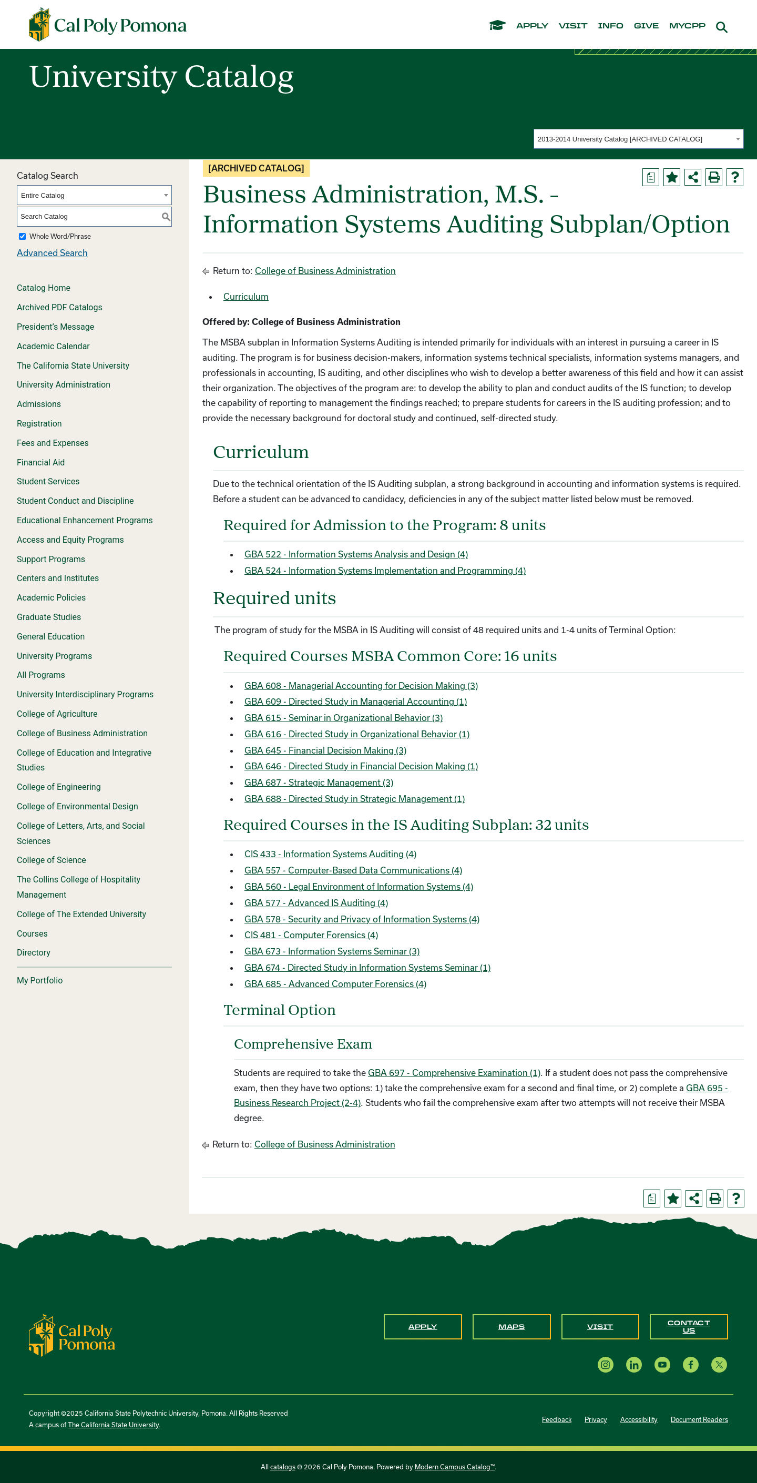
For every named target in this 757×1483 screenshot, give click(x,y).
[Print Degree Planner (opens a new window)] (650, 177)
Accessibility (639, 1419)
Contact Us (689, 1326)
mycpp (687, 26)
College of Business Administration (82, 733)
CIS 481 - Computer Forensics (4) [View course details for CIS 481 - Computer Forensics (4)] (311, 935)
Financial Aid (41, 463)
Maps (511, 1326)
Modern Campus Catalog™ (455, 1466)
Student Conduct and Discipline (75, 501)
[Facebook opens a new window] (691, 1364)
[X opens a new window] (719, 1364)
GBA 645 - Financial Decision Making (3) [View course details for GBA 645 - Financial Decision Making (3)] (325, 750)
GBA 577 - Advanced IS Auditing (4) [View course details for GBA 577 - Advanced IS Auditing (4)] (316, 903)
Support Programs (51, 559)
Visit (600, 1326)
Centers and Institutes (58, 578)
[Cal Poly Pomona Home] (108, 24)
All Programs (41, 675)
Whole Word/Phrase (60, 236)
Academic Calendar (53, 346)
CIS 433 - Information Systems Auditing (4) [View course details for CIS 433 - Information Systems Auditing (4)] (330, 854)
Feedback (556, 1419)
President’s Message (55, 327)
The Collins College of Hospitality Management (78, 887)
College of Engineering (59, 787)
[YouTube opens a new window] (662, 1364)
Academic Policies (51, 598)
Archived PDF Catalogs (60, 307)
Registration (39, 424)
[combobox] (639, 139)
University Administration (63, 385)
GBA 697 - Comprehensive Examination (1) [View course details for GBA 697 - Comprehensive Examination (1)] (454, 1073)
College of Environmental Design (77, 806)
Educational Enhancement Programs (85, 520)
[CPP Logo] (72, 1334)
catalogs (282, 1466)
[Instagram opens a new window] (606, 1364)
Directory (33, 953)
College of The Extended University (81, 914)
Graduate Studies (49, 617)
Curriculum (246, 296)
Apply (422, 1326)
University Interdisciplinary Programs (85, 694)
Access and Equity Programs (70, 540)
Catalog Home (43, 288)
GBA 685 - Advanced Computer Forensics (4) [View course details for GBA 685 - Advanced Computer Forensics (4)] (335, 984)
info (610, 26)
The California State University (73, 366)
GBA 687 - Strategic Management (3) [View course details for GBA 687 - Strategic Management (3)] (318, 782)
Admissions (39, 404)
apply (532, 26)
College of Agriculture (57, 714)
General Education (51, 637)
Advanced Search (52, 253)
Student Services (48, 481)
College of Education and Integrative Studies (84, 760)
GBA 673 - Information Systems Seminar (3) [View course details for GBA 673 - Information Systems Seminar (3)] (332, 951)
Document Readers (699, 1419)
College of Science (51, 860)
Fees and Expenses (53, 443)
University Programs (54, 656)
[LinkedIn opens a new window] (634, 1364)
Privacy (596, 1419)
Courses (32, 934)
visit (573, 26)
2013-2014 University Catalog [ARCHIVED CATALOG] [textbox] (620, 139)
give (646, 26)
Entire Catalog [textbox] (42, 195)
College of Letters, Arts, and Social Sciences (81, 833)
